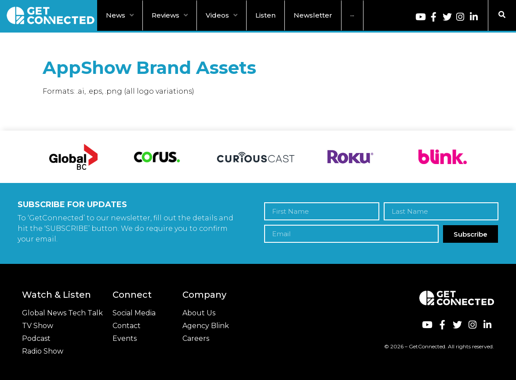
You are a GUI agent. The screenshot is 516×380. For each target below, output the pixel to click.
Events (125, 338)
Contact (127, 326)
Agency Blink (205, 326)
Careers (195, 338)
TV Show (37, 326)
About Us (198, 313)
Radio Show (42, 351)
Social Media (134, 313)
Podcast (36, 338)
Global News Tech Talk (62, 313)
